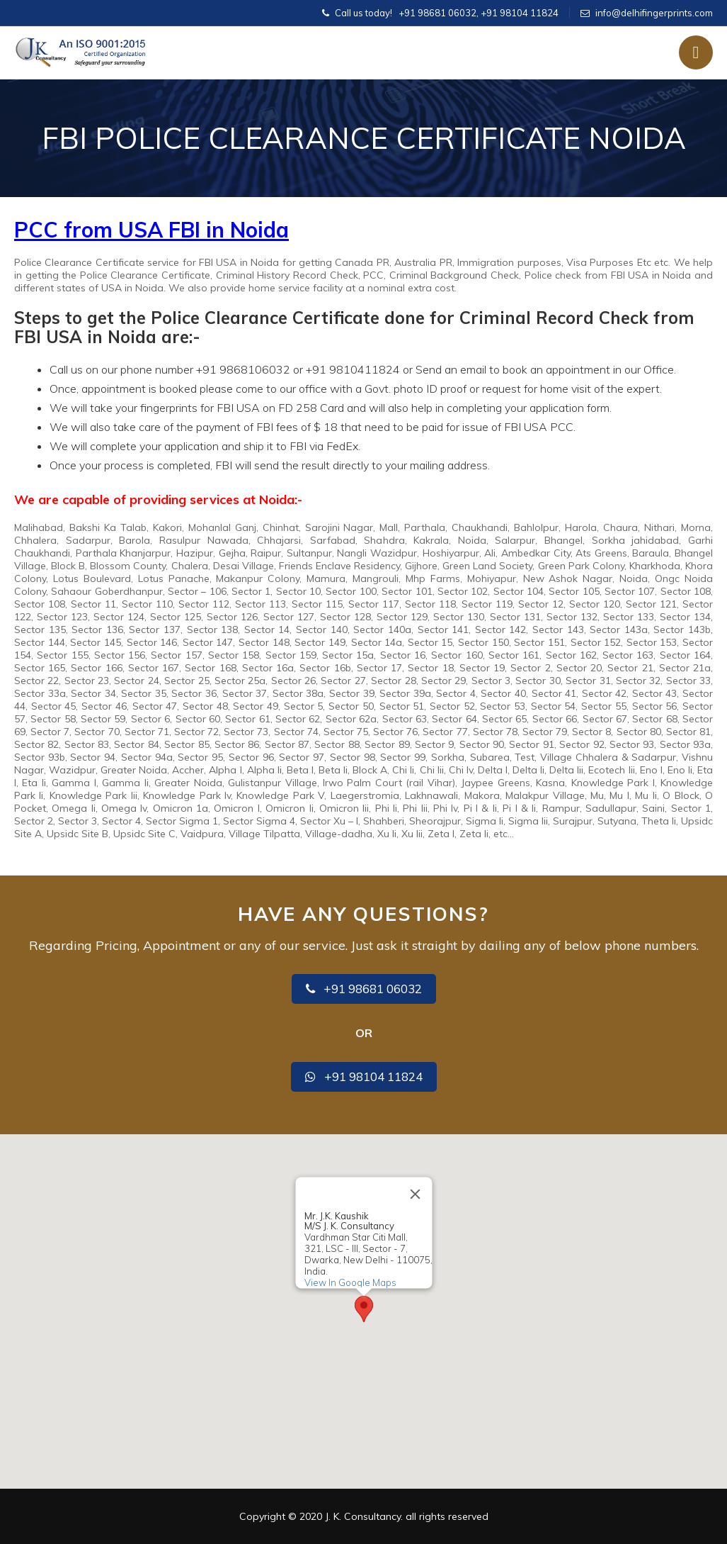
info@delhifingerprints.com (654, 12)
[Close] (415, 1194)
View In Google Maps (350, 1282)
